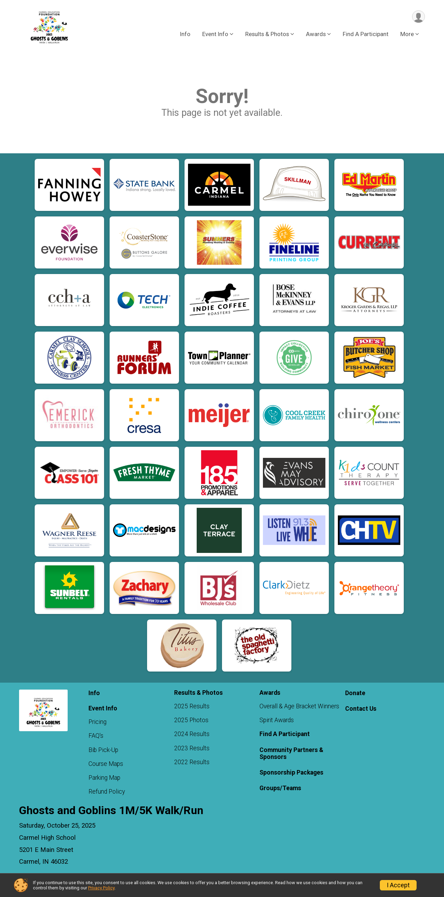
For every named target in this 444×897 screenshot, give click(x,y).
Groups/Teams (280, 788)
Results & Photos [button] (267, 34)
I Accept (398, 885)
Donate (355, 693)
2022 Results (192, 762)
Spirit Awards (276, 720)
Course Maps (105, 763)
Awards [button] (316, 34)
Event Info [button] (215, 34)
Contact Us (360, 708)
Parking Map (104, 777)
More (407, 34)
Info (185, 34)
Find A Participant (365, 34)
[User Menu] (418, 16)
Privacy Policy (101, 887)
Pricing (97, 721)
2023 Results (192, 748)
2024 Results (192, 734)
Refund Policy (106, 791)
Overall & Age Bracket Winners (299, 706)
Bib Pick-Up (103, 749)
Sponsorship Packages (291, 772)
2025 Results (192, 706)
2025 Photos (191, 720)
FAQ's (95, 735)
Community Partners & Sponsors (291, 753)
